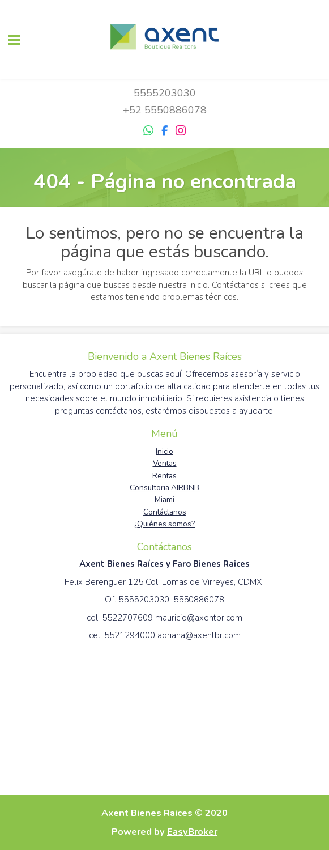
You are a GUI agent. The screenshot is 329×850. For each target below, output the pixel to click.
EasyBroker (192, 831)
